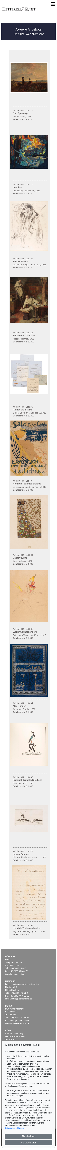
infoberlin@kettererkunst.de (17, 1023)
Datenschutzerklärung (14, 1128)
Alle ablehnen (28, 1136)
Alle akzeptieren (28, 1142)
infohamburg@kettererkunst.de (18, 999)
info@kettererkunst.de (14, 974)
